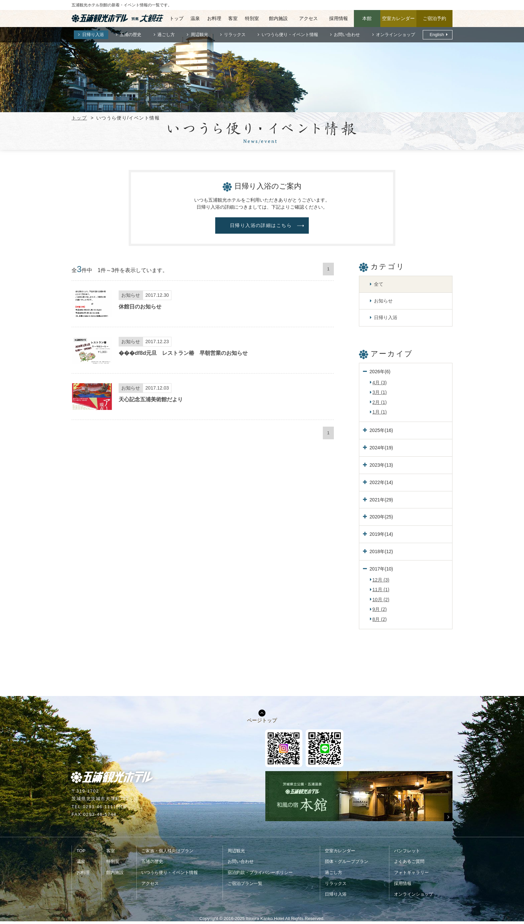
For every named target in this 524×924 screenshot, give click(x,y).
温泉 (195, 18)
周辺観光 (199, 34)
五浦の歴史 (130, 34)
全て (378, 284)
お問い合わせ (347, 34)
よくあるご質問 (409, 861)
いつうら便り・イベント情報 (290, 34)
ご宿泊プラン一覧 (245, 883)
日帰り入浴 (93, 34)
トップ (176, 18)
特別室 (252, 18)
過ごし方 (166, 34)
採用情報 (338, 18)
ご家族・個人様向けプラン (167, 850)
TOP (81, 850)
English (437, 34)
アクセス (308, 18)
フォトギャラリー (411, 872)
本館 (367, 18)
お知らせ (383, 300)
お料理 (214, 18)
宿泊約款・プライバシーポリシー (260, 872)
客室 (233, 18)
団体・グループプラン (346, 861)
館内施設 (278, 18)
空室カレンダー (398, 18)
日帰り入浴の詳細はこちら (261, 225)
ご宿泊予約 (434, 18)
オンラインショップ (395, 34)
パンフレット (407, 850)
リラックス (235, 34)
